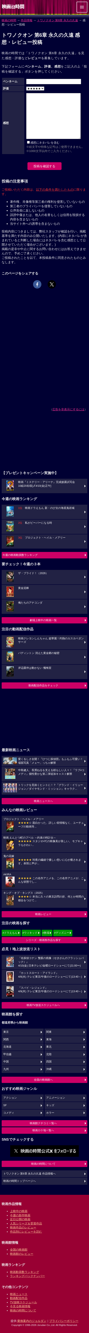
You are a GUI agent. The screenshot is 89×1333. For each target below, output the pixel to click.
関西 (6, 1039)
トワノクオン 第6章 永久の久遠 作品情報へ (29, 1173)
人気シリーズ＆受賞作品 (26, 1223)
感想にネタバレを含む (44, 142)
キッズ (50, 1105)
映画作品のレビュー (23, 1227)
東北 (49, 1046)
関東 (49, 1031)
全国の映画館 (18, 1249)
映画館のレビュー (21, 1253)
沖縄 (49, 1069)
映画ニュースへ (43, 801)
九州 (6, 1069)
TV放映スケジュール (23, 1302)
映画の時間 (9, 20)
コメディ (8, 1112)
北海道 (7, 1046)
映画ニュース (18, 1294)
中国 (6, 1061)
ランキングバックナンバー (27, 1276)
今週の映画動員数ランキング (20, 555)
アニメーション (55, 1097)
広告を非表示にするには (68, 409)
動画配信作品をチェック (43, 685)
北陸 (49, 1054)
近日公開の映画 (20, 1219)
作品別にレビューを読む (26, 1231)
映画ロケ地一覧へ (43, 1130)
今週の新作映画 (20, 1215)
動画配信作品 (18, 1298)
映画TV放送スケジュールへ (43, 1005)
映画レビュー (43, 914)
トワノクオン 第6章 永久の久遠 (57, 20)
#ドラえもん (9, 932)
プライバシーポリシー (63, 1321)
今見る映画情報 (20, 1306)
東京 (6, 1031)
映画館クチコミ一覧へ (43, 1123)
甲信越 (7, 1054)
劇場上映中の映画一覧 (43, 620)
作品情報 (26, 20)
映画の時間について (43, 1163)
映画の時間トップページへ (19, 1181)
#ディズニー (61, 932)
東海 (49, 1039)
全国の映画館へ (43, 1079)
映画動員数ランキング (24, 1272)
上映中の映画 (18, 1211)
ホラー (50, 1112)
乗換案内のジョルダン (31, 1321)
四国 (49, 1061)
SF (5, 1105)
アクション (10, 1097)
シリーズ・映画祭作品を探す (43, 940)
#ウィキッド (29, 932)
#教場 (45, 932)
